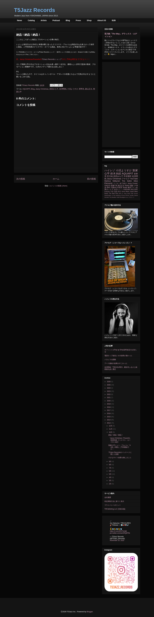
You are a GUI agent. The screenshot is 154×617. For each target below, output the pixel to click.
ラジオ (116, 183)
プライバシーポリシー (112, 505)
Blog (68, 20)
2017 (109, 410)
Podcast (56, 20)
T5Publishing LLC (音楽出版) (114, 509)
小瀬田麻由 (127, 189)
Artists (44, 20)
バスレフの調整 (110, 360)
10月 (111, 432)
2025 (109, 385)
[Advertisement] (121, 104)
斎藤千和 (114, 186)
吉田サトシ (118, 189)
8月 (110, 465)
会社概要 (107, 497)
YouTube (134, 179)
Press (78, 20)
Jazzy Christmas (42, 89)
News (19, 20)
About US (101, 20)
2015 (109, 417)
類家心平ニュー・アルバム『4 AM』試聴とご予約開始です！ (119, 447)
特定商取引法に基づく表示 (114, 501)
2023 (109, 391)
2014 (109, 420)
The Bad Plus (113, 193)
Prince (123, 195)
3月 (110, 480)
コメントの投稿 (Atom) (58, 186)
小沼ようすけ (72, 89)
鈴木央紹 (115, 173)
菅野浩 (81, 89)
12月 (111, 426)
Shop (89, 20)
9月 (110, 461)
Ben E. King (122, 193)
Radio (127, 186)
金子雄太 (123, 183)
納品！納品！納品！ (115, 435)
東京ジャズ (108, 189)
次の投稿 (20, 179)
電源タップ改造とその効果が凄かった (118, 356)
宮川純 (110, 176)
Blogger (90, 612)
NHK (108, 187)
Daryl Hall (130, 193)
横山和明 (134, 189)
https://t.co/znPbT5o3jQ (118, 531)
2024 (109, 388)
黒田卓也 (117, 191)
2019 (109, 404)
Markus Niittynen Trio (114, 181)
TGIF (112, 191)
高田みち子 (53, 89)
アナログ (126, 179)
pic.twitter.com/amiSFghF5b (120, 533)
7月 (110, 468)
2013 (109, 423)
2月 (110, 484)
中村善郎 (127, 176)
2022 (109, 394)
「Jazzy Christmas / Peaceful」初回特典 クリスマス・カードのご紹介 (119, 440)
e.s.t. (127, 197)
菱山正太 (88, 89)
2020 (109, 401)
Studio (125, 187)
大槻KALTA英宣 (116, 187)
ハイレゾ (109, 170)
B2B (114, 20)
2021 (109, 397)
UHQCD (107, 186)
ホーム (56, 179)
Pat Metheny (117, 195)
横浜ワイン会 (133, 187)
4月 (110, 477)
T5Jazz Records (34, 10)
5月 (110, 474)
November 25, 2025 (117, 540)
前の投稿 (91, 179)
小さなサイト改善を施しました (119, 457)
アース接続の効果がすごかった (115, 363)
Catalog (31, 20)
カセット (131, 197)
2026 (109, 382)
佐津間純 (62, 89)
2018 (109, 407)
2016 (109, 413)
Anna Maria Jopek (128, 191)
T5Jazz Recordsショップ (52, 59)
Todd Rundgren (121, 197)
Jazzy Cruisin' (133, 183)
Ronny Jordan (129, 195)
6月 (110, 471)
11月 (111, 429)
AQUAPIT (26, 89)
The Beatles (112, 197)
